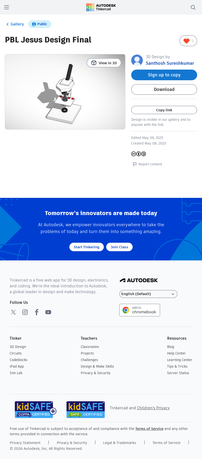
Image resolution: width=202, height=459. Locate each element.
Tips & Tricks (177, 366)
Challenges (89, 359)
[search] (193, 7)
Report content (146, 164)
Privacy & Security (96, 372)
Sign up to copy (164, 75)
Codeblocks (18, 359)
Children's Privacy (153, 408)
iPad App (17, 366)
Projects (87, 353)
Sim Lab (16, 372)
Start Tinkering (86, 247)
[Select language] (148, 294)
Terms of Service (149, 428)
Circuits (16, 353)
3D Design (18, 346)
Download (164, 89)
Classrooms (90, 346)
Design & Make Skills (97, 366)
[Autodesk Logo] (138, 281)
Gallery (14, 24)
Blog (170, 346)
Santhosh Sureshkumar (170, 63)
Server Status (178, 372)
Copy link (164, 110)
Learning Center (179, 359)
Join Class (119, 247)
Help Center (176, 353)
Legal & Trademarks (119, 442)
